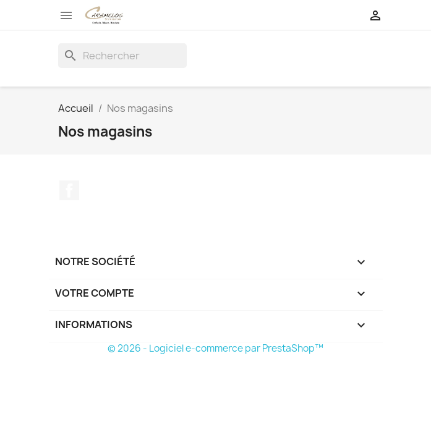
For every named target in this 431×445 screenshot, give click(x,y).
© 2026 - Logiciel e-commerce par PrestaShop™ (215, 348)
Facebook (69, 190)
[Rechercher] (122, 55)
